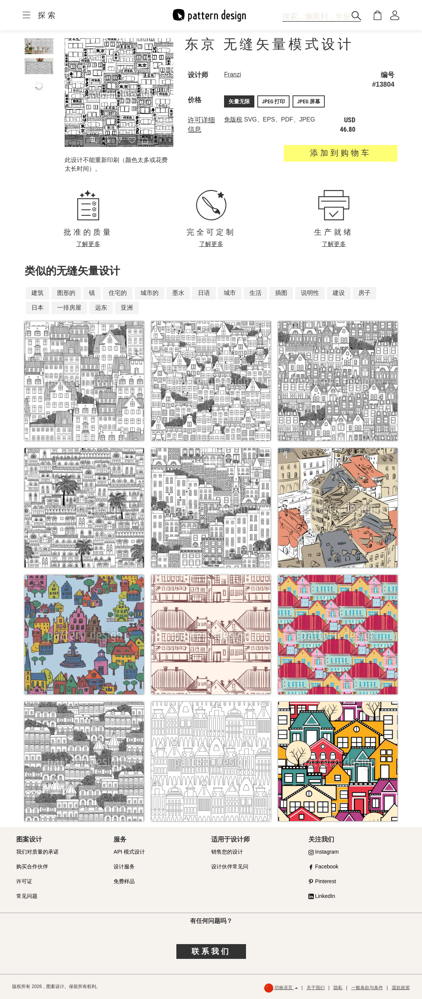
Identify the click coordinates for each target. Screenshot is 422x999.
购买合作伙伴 (32, 866)
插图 (281, 293)
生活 (255, 293)
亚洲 (127, 307)
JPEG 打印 (273, 101)
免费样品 (124, 881)
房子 (364, 293)
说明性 (310, 293)
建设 (339, 293)
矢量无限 (239, 101)
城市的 (149, 293)
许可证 (24, 881)
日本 (37, 307)
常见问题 (26, 896)
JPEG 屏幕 (308, 101)
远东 (101, 307)
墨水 (178, 293)
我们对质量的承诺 (37, 852)
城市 (230, 293)
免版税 (233, 119)
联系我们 (211, 951)
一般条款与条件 (367, 987)
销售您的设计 (227, 852)
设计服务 (124, 866)
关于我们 (316, 987)
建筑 (37, 293)
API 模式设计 (129, 852)
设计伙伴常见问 (229, 866)
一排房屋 (69, 307)
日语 (204, 293)
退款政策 (401, 987)
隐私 (338, 987)
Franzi (232, 74)
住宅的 (118, 293)
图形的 (66, 293)
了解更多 (88, 244)
